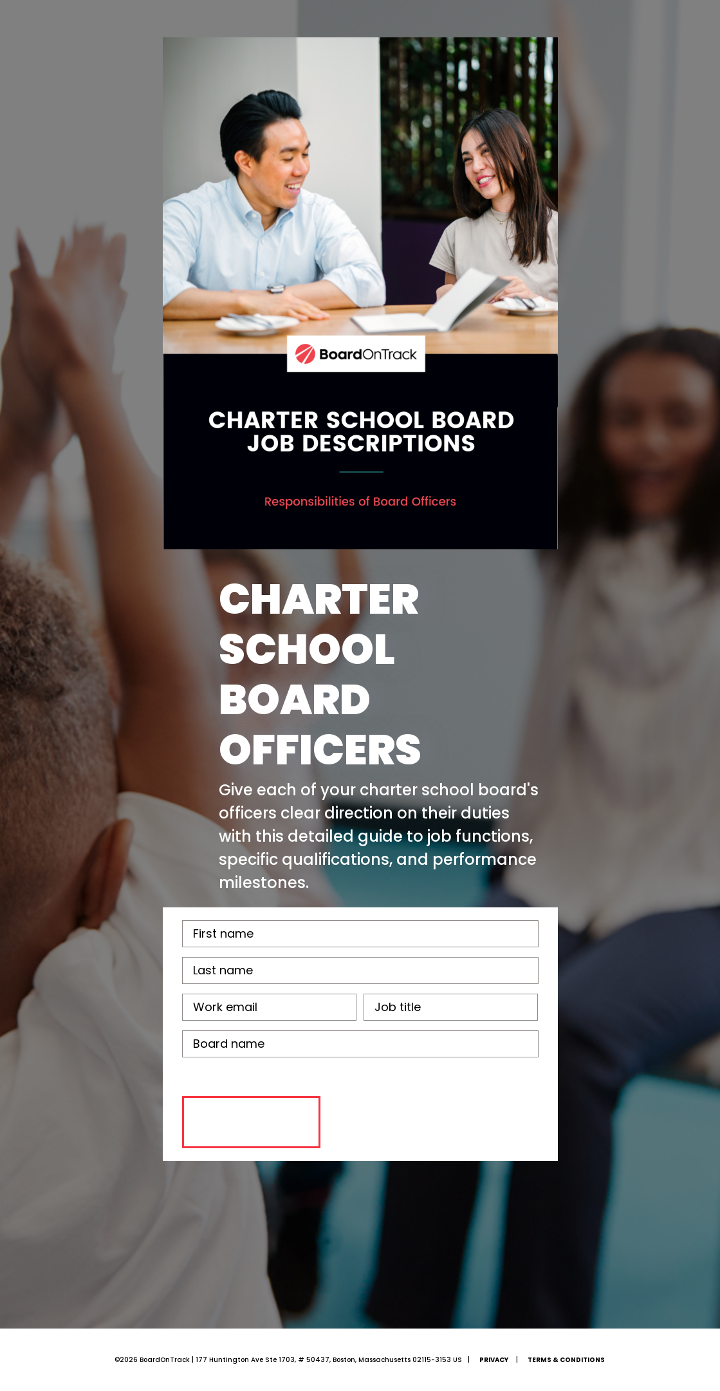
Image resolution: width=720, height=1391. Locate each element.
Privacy (493, 1360)
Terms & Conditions (566, 1360)
